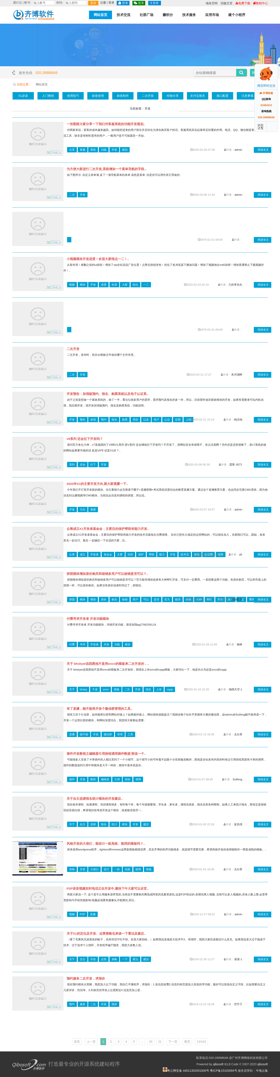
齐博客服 (266, 93)
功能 (103, 149)
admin (238, 149)
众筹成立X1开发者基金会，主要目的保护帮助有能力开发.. (108, 529)
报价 (114, 1004)
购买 (114, 599)
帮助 (151, 554)
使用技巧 (73, 95)
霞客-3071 (235, 464)
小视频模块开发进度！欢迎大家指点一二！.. (98, 259)
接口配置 (222, 95)
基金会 (108, 554)
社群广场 (146, 15)
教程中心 (260, 3)
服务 (82, 1004)
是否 (156, 599)
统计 (114, 824)
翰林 (239, 644)
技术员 (185, 554)
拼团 (72, 599)
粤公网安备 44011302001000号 (188, 1070)
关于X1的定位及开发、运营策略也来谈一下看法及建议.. (106, 933)
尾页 (187, 1041)
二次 (72, 194)
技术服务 (189, 15)
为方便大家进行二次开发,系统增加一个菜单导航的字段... (107, 169)
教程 (93, 779)
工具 (130, 734)
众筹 (72, 554)
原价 (103, 599)
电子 (156, 419)
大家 (125, 284)
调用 (138, 779)
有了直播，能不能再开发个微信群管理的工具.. (99, 708)
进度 (103, 284)
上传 (159, 689)
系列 (72, 464)
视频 (72, 284)
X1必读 (23, 95)
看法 (135, 959)
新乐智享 (236, 599)
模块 (82, 284)
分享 (72, 149)
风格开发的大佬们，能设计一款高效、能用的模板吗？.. (106, 843)
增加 (93, 599)
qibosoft (262, 1064)
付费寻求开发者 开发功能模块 (88, 618)
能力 (162, 554)
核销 (125, 599)
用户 (135, 599)
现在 (148, 689)
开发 (114, 149)
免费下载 (242, 3)
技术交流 (123, 15)
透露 (93, 509)
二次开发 (148, 95)
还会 (82, 464)
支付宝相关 (197, 95)
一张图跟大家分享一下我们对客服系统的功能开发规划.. (106, 124)
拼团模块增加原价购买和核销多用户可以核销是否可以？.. (107, 573)
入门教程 (48, 95)
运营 (103, 959)
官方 (167, 599)
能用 (138, 869)
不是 (95, 689)
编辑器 (105, 779)
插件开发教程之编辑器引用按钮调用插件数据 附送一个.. (106, 753)
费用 (252, 599)
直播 (72, 734)
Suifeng (237, 779)
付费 (72, 644)
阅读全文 (263, 149)
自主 (82, 824)
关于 (72, 689)
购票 (125, 419)
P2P (82, 914)
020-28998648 (46, 73)
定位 (82, 959)
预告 (82, 419)
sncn (106, 689)
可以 (146, 599)
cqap (170, 689)
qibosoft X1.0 (221, 1064)
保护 (141, 554)
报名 (114, 419)
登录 (93, 3)
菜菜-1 (238, 959)
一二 (146, 284)
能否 (178, 599)
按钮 (127, 779)
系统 (93, 149)
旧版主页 (227, 3)
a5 (240, 554)
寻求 (82, 644)
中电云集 (262, 1070)
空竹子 (238, 1004)
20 (150, 1041)
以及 (146, 419)
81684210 (266, 105)
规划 (125, 149)
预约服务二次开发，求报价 (86, 978)
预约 (103, 419)
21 (160, 1041)
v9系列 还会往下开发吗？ (85, 439)
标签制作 (123, 95)
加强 (93, 419)
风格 (72, 869)
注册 (103, 2)
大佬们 (94, 869)
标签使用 (98, 95)
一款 (117, 869)
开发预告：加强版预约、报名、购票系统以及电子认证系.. (107, 394)
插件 (72, 779)
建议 (146, 824)
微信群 (108, 734)
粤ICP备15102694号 (223, 1070)
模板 (116, 689)
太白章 (238, 734)
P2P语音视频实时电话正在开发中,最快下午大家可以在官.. (108, 888)
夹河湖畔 (236, 374)
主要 (120, 554)
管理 (120, 734)
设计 (106, 869)
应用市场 (212, 15)
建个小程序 (236, 15)
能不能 (84, 734)
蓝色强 (238, 824)
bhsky (83, 689)
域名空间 (212, 3)
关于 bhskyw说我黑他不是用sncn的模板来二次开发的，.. (108, 663)
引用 (117, 779)
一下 (125, 959)
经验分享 (173, 95)
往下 (93, 464)
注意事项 (247, 95)
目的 (130, 554)
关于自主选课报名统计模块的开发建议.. (95, 798)
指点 (135, 284)
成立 (82, 554)
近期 (178, 419)
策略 (114, 959)
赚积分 (168, 15)
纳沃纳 (238, 419)
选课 (93, 824)
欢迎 (114, 284)
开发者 (94, 554)
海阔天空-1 (235, 689)
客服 (82, 149)
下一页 (172, 1041)
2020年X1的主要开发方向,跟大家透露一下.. (97, 484)
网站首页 (100, 15)
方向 (82, 509)
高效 (127, 869)
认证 (167, 419)
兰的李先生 (235, 284)
